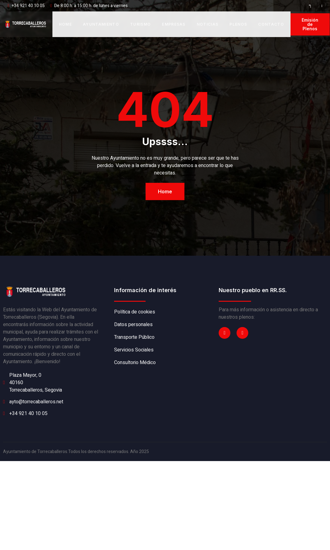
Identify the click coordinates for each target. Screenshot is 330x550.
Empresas (174, 24)
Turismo (140, 24)
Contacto (271, 24)
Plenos (238, 24)
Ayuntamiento (101, 24)
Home (65, 24)
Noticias (208, 24)
